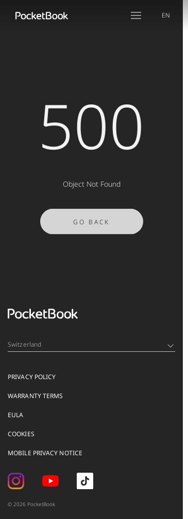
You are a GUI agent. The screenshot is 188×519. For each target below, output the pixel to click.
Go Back (91, 229)
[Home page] (42, 15)
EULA (15, 414)
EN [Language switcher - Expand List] (166, 15)
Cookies (21, 433)
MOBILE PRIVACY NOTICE (45, 453)
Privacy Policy (32, 376)
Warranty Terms (35, 395)
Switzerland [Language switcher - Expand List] (91, 344)
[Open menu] (136, 15)
